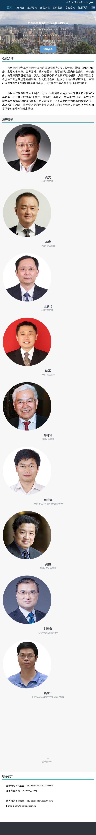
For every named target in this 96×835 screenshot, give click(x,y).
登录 (68, 2)
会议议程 (45, 7)
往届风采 (83, 7)
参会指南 (70, 7)
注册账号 (78, 2)
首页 (9, 7)
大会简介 (19, 7)
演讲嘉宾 (57, 7)
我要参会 (48, 49)
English (89, 2)
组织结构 (32, 7)
